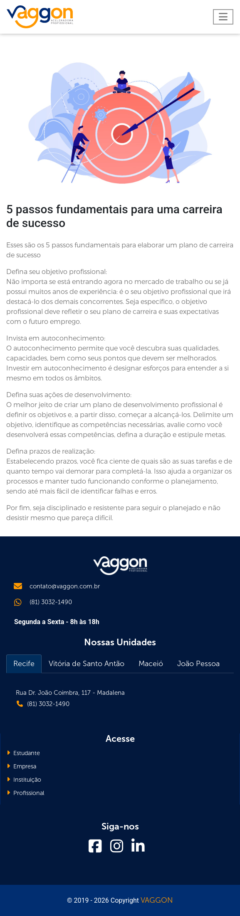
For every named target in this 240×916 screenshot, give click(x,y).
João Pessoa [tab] (198, 663)
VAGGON (157, 900)
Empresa (21, 766)
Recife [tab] (24, 663)
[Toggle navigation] (223, 17)
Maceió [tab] (151, 663)
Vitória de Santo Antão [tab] (86, 663)
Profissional (26, 793)
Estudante (23, 753)
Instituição (24, 779)
